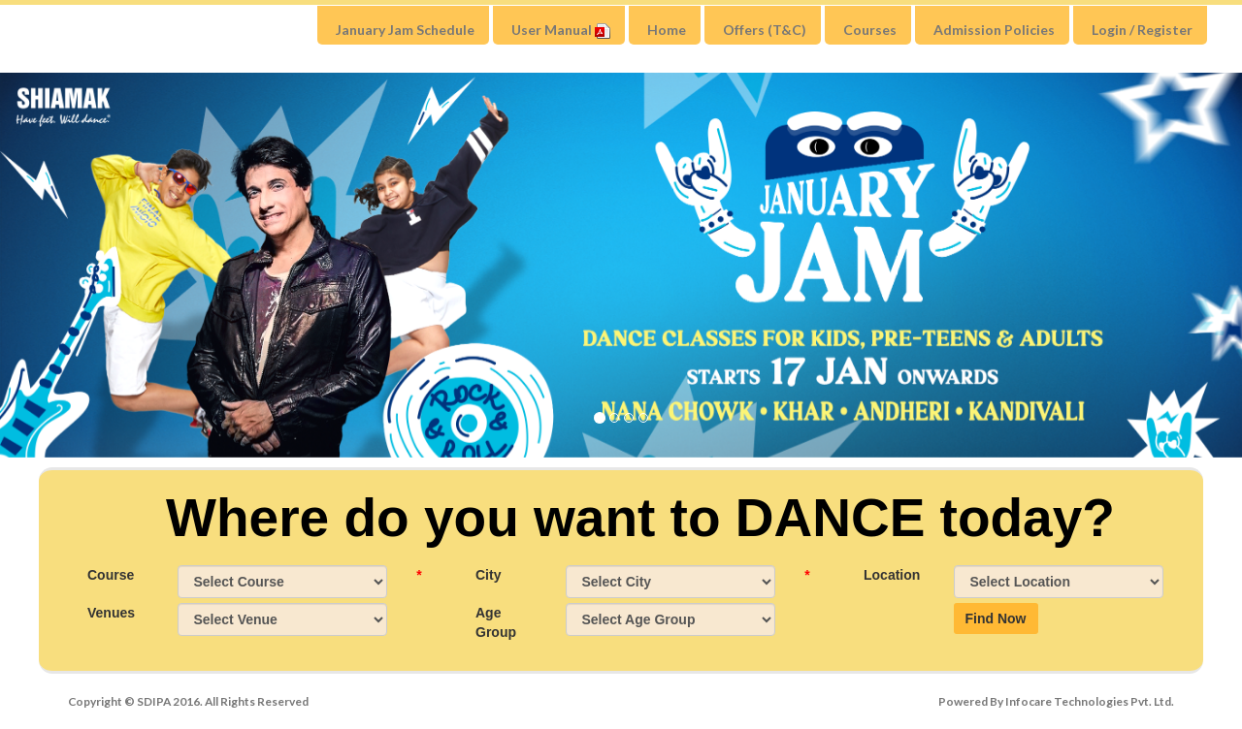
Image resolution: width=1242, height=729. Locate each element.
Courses (870, 29)
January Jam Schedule (405, 29)
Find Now (996, 618)
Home (666, 29)
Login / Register (1142, 29)
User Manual (560, 30)
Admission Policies (994, 29)
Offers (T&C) (764, 29)
